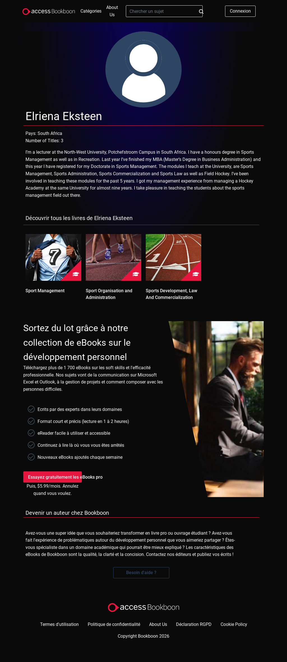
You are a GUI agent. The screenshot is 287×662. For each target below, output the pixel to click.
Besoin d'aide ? (141, 572)
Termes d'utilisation (59, 624)
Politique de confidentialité (114, 624)
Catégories (90, 11)
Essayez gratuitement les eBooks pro (55, 477)
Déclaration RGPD (194, 624)
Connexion (240, 11)
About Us (112, 11)
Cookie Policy (234, 624)
